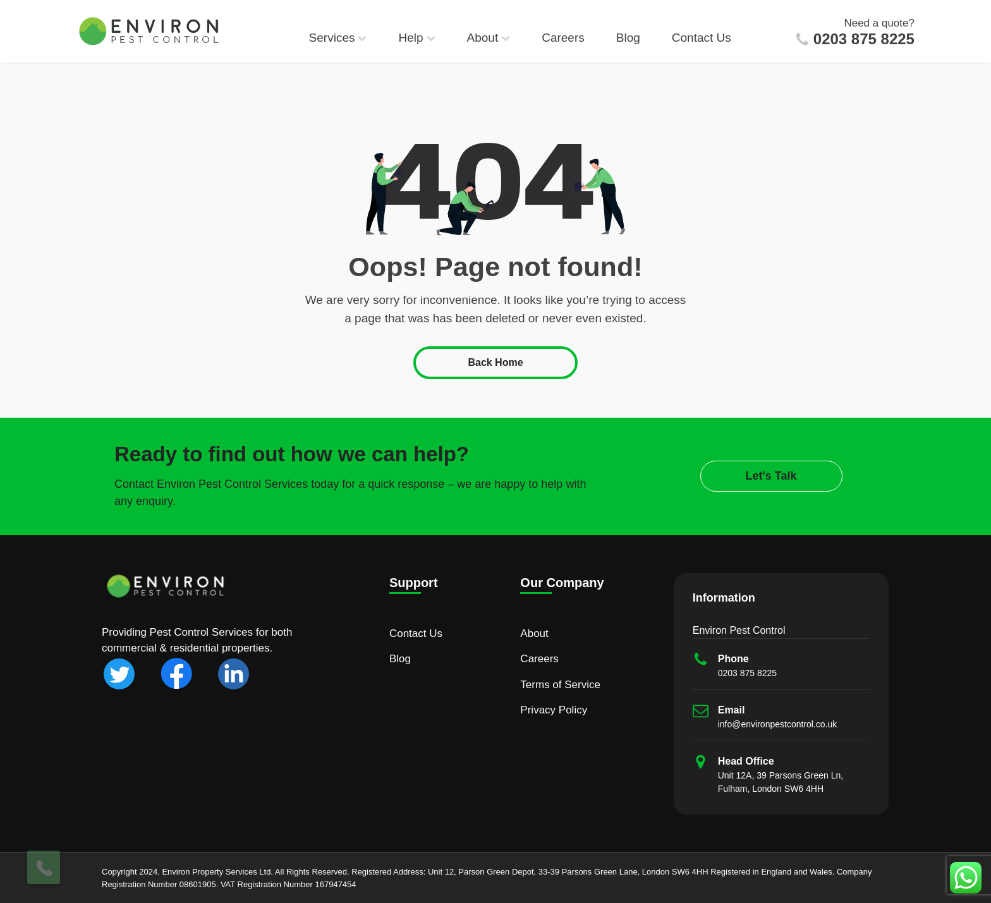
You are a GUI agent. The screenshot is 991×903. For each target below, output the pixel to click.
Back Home (495, 362)
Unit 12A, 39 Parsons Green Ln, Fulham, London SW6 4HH (780, 782)
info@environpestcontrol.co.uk (777, 724)
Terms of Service (560, 685)
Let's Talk (771, 476)
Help (416, 37)
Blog (628, 37)
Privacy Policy (553, 710)
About (489, 37)
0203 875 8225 (864, 39)
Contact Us (701, 37)
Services (338, 37)
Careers (563, 37)
